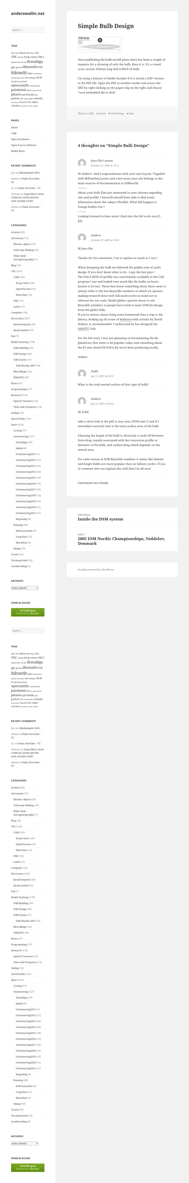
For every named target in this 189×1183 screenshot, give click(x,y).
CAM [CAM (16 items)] (36, 52)
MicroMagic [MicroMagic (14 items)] (30, 77)
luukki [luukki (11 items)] (13, 78)
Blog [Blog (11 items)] (31, 53)
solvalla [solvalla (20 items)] (38, 98)
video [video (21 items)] (35, 102)
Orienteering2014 (26, 471)
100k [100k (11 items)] (16, 53)
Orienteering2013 (26, 466)
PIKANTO (18, 377)
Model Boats (18, 151)
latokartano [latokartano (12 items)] (37, 73)
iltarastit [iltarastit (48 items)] (30, 66)
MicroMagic (20, 371)
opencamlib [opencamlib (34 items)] (20, 85)
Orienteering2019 (26, 501)
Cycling (17, 430)
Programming (19, 389)
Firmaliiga (21, 442)
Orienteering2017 (26, 489)
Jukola (19, 448)
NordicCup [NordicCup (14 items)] (16, 81)
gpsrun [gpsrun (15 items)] (19, 67)
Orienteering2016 (26, 483)
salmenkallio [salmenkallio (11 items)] (29, 99)
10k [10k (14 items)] (12, 53)
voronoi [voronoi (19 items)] (15, 105)
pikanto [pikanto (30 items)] (16, 94)
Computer (16, 312)
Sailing (15, 412)
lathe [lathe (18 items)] (30, 73)
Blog (13, 265)
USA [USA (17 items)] (29, 102)
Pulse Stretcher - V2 (29, 188)
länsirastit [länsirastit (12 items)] (20, 78)
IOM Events (19, 359)
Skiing (16, 548)
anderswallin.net (28, 13)
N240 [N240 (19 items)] (39, 77)
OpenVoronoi (23, 289)
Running (18, 525)
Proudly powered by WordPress (96, 569)
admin (102, 113)
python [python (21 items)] (15, 98)
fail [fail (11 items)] (22, 62)
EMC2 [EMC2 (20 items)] (41, 57)
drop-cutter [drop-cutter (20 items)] (30, 57)
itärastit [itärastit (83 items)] (19, 73)
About (14, 127)
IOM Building (20, 348)
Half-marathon (24, 530)
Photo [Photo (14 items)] (29, 90)
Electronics (17, 318)
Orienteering (20, 436)
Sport (14, 424)
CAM (13, 133)
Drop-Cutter (23, 283)
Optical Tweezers (23, 401)
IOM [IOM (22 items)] (40, 67)
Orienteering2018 (26, 495)
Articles (15, 232)
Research (16, 395)
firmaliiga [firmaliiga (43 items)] (35, 61)
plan (131, 113)
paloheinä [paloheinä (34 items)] (18, 90)
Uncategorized (19, 560)
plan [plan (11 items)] (36, 95)
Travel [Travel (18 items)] (22, 102)
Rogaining (21, 519)
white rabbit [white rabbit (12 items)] (33, 106)
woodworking (19, 566)
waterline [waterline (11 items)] (24, 106)
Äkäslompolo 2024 (29, 172)
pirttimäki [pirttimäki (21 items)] (28, 94)
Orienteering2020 (26, 507)
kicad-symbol (20, 330)
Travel (14, 554)
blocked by (27, 612)
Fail (13, 336)
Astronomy (17, 238)
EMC (16, 300)
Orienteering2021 (26, 513)
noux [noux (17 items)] (24, 81)
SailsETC (83, 329)
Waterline (21, 294)
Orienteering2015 (26, 477)
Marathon (21, 542)
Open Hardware (20, 139)
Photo (14, 383)
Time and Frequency (25, 407)
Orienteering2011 (26, 454)
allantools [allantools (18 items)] (24, 52)
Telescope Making (23, 250)
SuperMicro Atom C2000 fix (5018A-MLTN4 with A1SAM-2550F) (27, 197)
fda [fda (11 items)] (25, 62)
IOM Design (20, 353)
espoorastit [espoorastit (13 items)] (15, 62)
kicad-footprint (21, 324)
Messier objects (22, 244)
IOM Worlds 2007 (25, 365)
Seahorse (126, 319)
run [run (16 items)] (21, 98)
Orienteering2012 (26, 460)
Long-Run (21, 536)
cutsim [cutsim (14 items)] (20, 57)
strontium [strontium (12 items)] (15, 102)
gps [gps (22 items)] (13, 67)
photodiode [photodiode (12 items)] (37, 90)
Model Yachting (19, 342)
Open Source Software (23, 145)
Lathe (16, 306)
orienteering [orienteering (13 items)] (34, 86)
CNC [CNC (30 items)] (14, 57)
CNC (13, 271)
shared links (18, 418)
